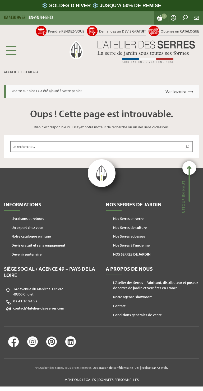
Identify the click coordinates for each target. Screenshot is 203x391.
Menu (11, 50)
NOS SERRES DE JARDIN (131, 254)
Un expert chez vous (27, 227)
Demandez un (122, 31)
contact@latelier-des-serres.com (38, 308)
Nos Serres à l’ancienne (131, 245)
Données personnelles (118, 379)
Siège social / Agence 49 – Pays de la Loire (49, 271)
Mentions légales (80, 379)
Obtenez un (180, 31)
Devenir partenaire (26, 254)
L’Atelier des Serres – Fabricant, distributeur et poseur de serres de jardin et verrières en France (155, 285)
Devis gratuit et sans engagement (38, 245)
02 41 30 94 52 (25, 301)
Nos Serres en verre (128, 218)
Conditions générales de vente (137, 314)
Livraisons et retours (27, 218)
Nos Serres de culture (130, 227)
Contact (119, 305)
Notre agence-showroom (133, 296)
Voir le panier (176, 91)
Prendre (66, 31)
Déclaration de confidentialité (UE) (116, 368)
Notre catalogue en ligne (31, 236)
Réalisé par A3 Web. (154, 368)
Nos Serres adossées (129, 236)
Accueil (10, 72)
